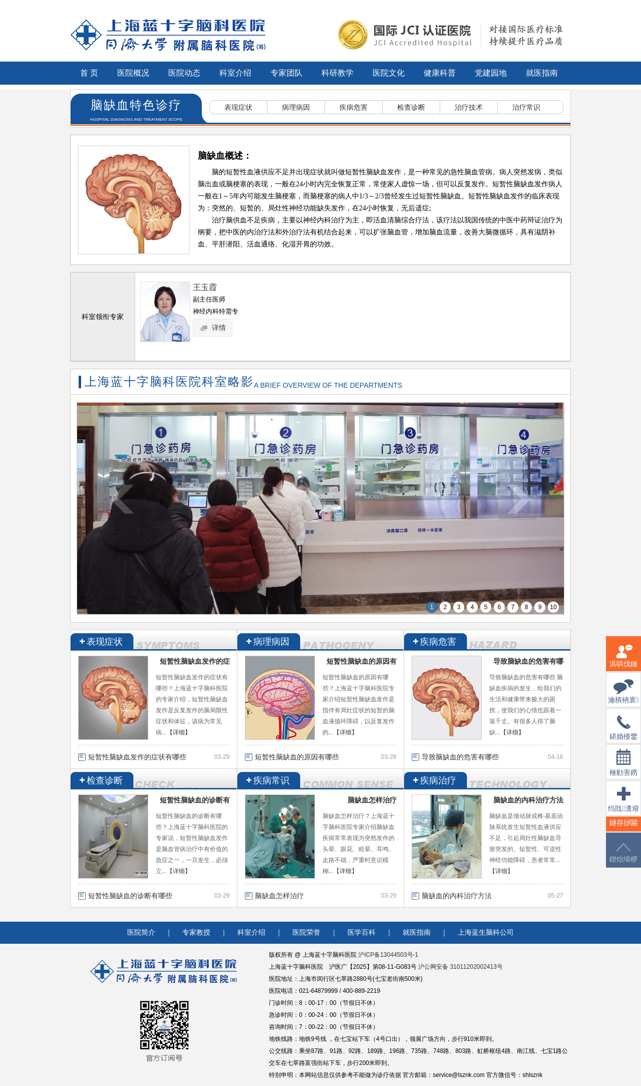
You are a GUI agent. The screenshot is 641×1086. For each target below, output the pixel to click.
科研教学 (338, 73)
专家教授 (196, 932)
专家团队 (286, 73)
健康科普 (440, 73)
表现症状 (238, 107)
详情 (213, 328)
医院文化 (389, 73)
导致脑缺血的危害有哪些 (460, 757)
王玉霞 (205, 287)
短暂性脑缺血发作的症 (195, 661)
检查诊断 (411, 107)
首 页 (89, 73)
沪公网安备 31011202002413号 (460, 966)
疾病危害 (354, 107)
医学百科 (362, 932)
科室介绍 (235, 73)
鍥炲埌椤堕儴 (623, 859)
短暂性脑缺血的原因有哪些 (297, 757)
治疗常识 (526, 107)
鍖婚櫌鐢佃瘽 (623, 733)
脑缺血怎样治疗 (372, 800)
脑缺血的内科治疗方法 (528, 800)
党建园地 (491, 73)
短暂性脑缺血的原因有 (362, 661)
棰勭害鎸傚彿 (623, 768)
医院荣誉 (306, 932)
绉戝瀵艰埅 (623, 806)
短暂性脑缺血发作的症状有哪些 (137, 757)
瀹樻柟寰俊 (623, 697)
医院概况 (133, 73)
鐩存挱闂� (623, 829)
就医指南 (542, 73)
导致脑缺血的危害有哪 (528, 661)
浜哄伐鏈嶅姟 (623, 662)
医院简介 (141, 932)
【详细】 (179, 732)
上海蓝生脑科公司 (486, 932)
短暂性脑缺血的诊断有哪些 (130, 896)
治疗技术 (469, 107)
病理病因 (296, 107)
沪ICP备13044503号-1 (388, 954)
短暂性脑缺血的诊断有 (195, 800)
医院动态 (184, 73)
